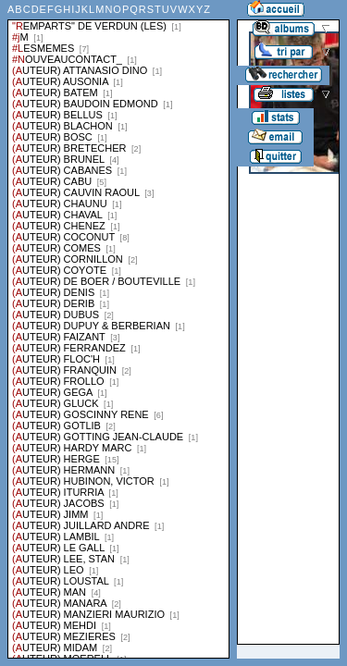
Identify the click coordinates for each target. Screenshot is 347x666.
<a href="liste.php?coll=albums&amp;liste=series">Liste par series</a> (118, 329)
